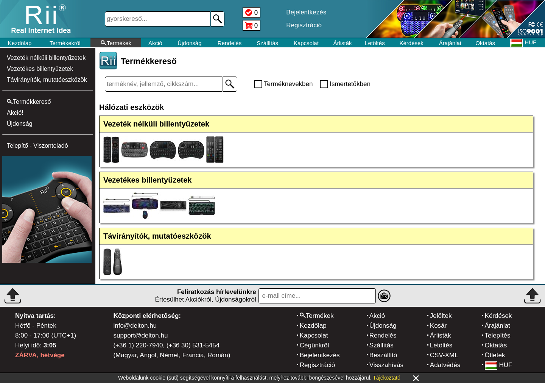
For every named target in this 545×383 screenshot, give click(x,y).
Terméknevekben (288, 84)
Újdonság (189, 43)
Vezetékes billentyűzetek (40, 69)
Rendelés (229, 43)
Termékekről (65, 43)
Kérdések (412, 43)
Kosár (438, 325)
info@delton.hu (135, 325)
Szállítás (267, 43)
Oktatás (485, 43)
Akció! (15, 112)
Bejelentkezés (320, 355)
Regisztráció (317, 365)
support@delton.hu (140, 335)
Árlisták (342, 43)
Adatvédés (445, 365)
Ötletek (495, 355)
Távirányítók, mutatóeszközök (47, 80)
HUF (498, 365)
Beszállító (383, 355)
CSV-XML (444, 355)
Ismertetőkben (350, 84)
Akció (155, 43)
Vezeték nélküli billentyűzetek (46, 58)
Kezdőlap (20, 43)
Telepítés (498, 335)
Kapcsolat (306, 43)
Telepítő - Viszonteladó (37, 145)
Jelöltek (441, 315)
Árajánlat (450, 43)
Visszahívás (386, 365)
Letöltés (375, 43)
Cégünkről (314, 345)
